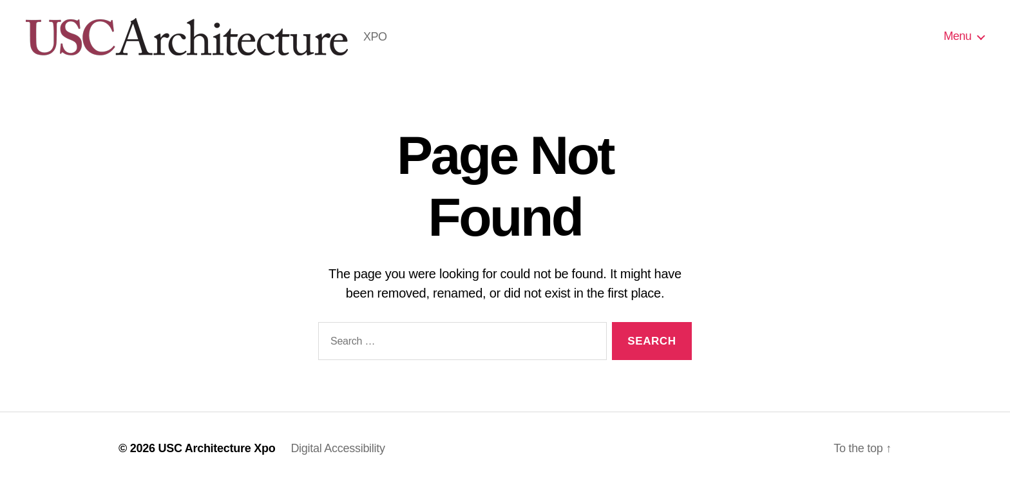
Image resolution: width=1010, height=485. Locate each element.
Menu (957, 36)
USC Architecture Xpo (216, 448)
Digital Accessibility (338, 448)
